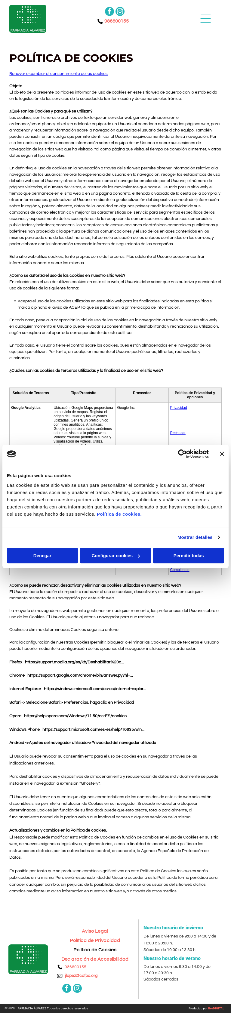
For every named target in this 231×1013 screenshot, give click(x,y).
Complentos (179, 570)
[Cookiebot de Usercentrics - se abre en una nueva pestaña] (182, 454)
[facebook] (109, 12)
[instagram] (120, 12)
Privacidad (178, 408)
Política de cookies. (119, 514)
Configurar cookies (115, 555)
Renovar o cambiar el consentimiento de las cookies (58, 74)
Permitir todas (189, 555)
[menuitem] (94, 929)
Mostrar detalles (195, 537)
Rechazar (178, 433)
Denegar (42, 555)
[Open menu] (205, 19)
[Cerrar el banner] (222, 454)
